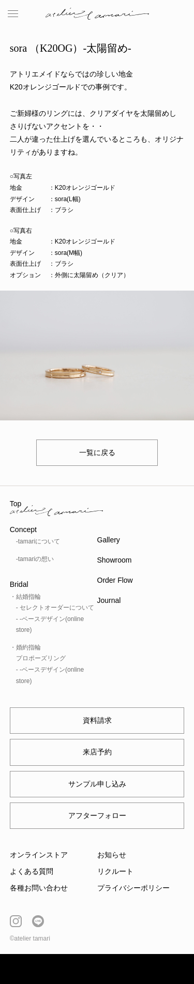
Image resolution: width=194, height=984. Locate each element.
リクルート (115, 871)
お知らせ (111, 855)
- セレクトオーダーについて (55, 607)
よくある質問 (31, 871)
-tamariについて (38, 541)
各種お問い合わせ (39, 888)
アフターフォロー (97, 815)
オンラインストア (39, 855)
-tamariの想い (35, 559)
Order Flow (115, 580)
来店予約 (97, 752)
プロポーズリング (41, 658)
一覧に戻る (97, 452)
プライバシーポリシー (133, 888)
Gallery (108, 540)
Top (16, 503)
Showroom (114, 560)
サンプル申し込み (97, 784)
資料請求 (97, 720)
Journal (109, 600)
